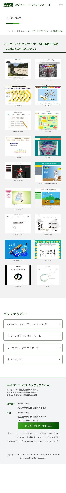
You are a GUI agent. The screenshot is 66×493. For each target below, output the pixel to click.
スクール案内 (26, 462)
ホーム (11, 31)
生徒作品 (20, 31)
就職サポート (35, 466)
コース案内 (41, 462)
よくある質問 (51, 466)
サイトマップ (51, 470)
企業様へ (21, 466)
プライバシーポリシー (31, 470)
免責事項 (13, 470)
